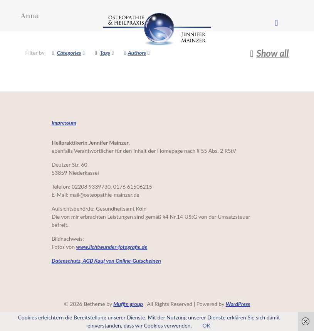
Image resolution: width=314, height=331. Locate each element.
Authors (137, 52)
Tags (104, 52)
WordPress (238, 304)
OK (206, 325)
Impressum (64, 122)
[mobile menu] (276, 22)
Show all (268, 53)
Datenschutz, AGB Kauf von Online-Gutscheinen (106, 260)
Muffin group (128, 304)
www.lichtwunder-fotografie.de (112, 246)
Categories (68, 52)
